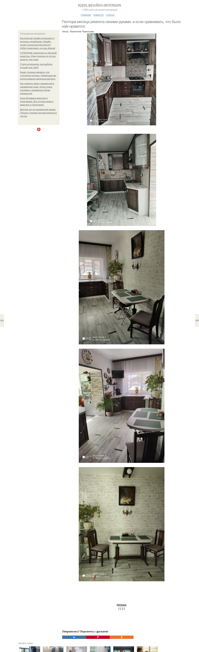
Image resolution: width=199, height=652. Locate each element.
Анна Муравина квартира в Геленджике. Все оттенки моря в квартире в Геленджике (36, 101)
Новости (98, 14)
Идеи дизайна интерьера (99, 5)
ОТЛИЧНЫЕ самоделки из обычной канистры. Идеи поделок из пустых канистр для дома (38, 56)
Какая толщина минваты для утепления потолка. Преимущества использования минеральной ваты (38, 75)
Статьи (110, 14)
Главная (86, 14)
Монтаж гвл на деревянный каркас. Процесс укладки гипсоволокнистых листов (38, 112)
